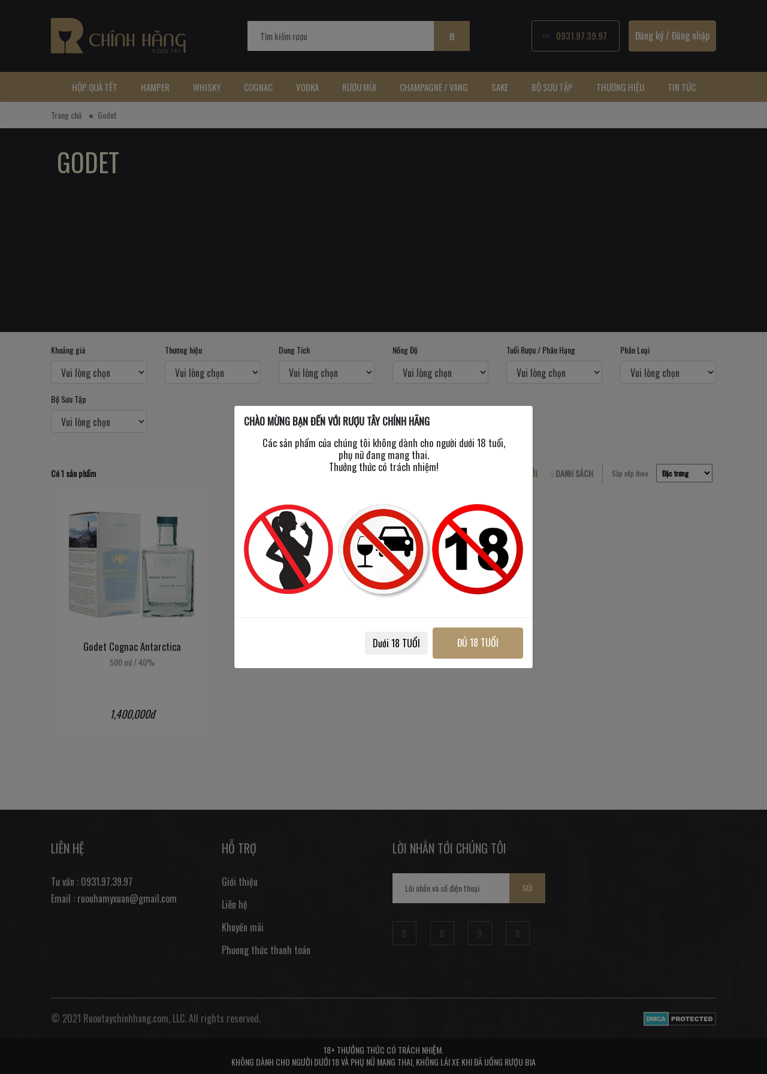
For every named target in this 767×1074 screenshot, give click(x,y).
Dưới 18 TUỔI (396, 643)
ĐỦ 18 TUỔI (478, 642)
